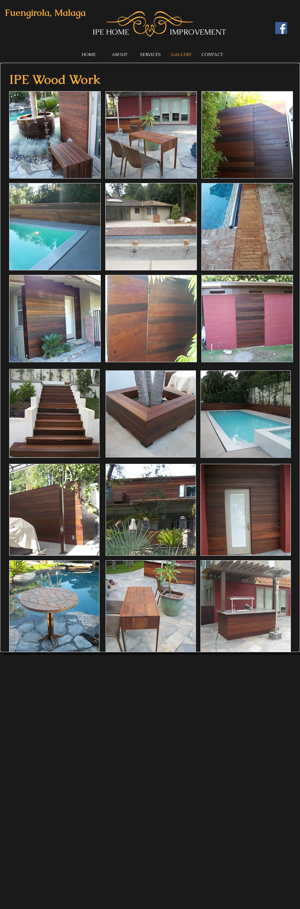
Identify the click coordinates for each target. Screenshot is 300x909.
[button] (55, 134)
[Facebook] (281, 28)
